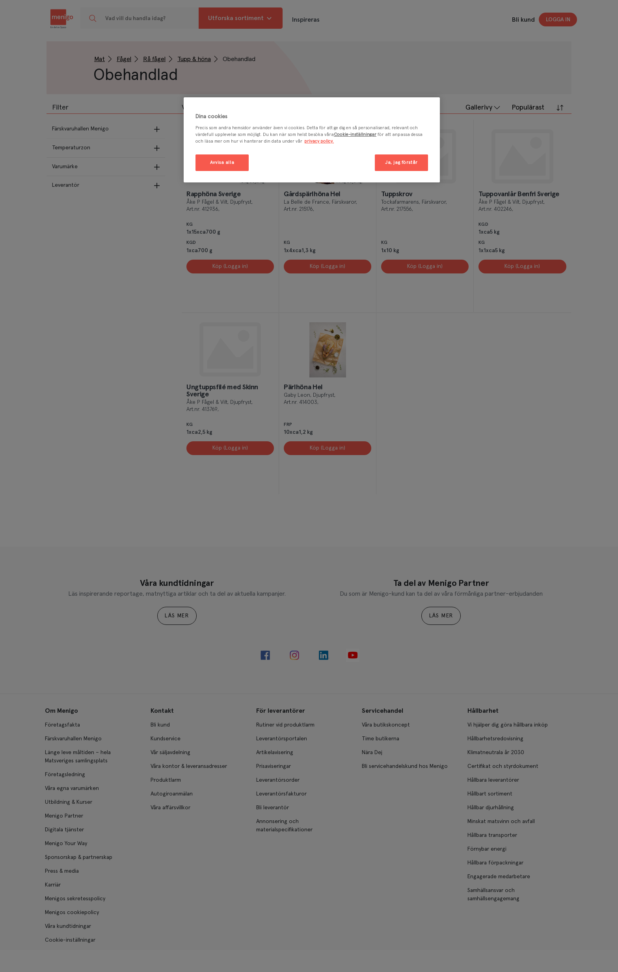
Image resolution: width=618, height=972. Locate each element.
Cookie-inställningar (355, 134)
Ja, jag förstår (401, 162)
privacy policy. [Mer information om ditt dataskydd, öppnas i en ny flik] (319, 141)
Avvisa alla (222, 162)
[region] (312, 140)
